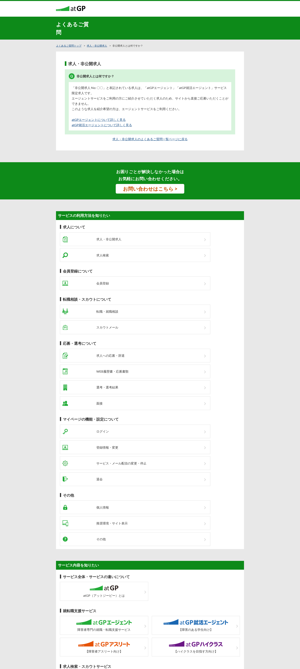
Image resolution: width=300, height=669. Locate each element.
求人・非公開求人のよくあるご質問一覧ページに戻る (150, 139)
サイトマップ (137, 626)
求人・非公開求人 (97, 45)
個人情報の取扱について (162, 626)
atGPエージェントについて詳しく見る (99, 119)
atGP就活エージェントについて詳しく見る (102, 125)
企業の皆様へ (118, 626)
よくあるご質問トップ (68, 45)
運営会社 (184, 626)
